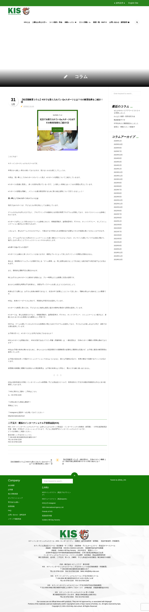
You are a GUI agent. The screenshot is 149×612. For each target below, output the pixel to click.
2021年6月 (118, 235)
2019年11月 (118, 256)
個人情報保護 (13, 494)
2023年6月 (118, 193)
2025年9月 (118, 148)
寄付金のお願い (13, 502)
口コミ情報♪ (85, 22)
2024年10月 (118, 155)
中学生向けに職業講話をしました (126, 123)
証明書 (10, 490)
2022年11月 (118, 204)
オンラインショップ (15, 498)
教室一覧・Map (100, 22)
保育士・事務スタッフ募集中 (124, 127)
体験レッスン (71, 22)
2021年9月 (118, 225)
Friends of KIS (47, 511)
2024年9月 (118, 158)
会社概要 (11, 485)
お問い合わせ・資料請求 (119, 22)
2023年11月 (118, 176)
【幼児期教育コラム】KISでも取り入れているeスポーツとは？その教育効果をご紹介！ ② (31, 463)
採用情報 (11, 506)
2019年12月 (118, 252)
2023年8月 (118, 186)
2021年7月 (118, 232)
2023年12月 (118, 172)
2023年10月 (118, 179)
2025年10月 (118, 144)
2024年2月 (118, 165)
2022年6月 (118, 218)
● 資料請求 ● (119, 3)
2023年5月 (118, 197)
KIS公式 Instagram (49, 503)
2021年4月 (118, 242)
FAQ (9, 510)
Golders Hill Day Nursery (51, 520)
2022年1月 (118, 221)
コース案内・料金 (55, 22)
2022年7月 (118, 214)
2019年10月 (118, 259)
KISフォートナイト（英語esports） (55, 499)
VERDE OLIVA (28, 106)
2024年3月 (118, 162)
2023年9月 (118, 183)
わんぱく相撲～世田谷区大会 (124, 116)
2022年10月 (118, 207)
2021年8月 (118, 228)
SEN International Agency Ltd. (53, 507)
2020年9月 (118, 245)
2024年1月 (118, 169)
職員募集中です (119, 120)
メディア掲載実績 (14, 519)
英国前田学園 (47, 516)
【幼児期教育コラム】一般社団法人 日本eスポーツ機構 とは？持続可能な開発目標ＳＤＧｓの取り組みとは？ (84, 460)
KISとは (27, 22)
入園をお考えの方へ (39, 22)
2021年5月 (118, 238)
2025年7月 (118, 151)
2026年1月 (118, 141)
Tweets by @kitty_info (118, 480)
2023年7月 (118, 190)
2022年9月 (118, 211)
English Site (133, 3)
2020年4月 (118, 249)
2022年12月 (118, 200)
